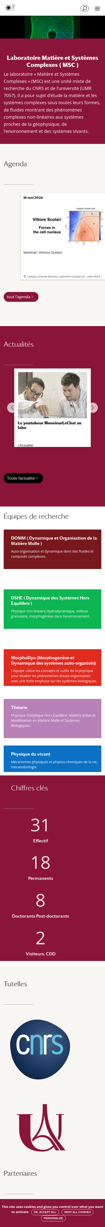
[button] (12, 408)
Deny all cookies (77, 1212)
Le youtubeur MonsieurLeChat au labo (49, 425)
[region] (52, 408)
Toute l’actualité (21, 478)
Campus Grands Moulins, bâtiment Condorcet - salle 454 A (63, 276)
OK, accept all (45, 1212)
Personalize (53, 1218)
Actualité (26, 445)
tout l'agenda (18, 296)
